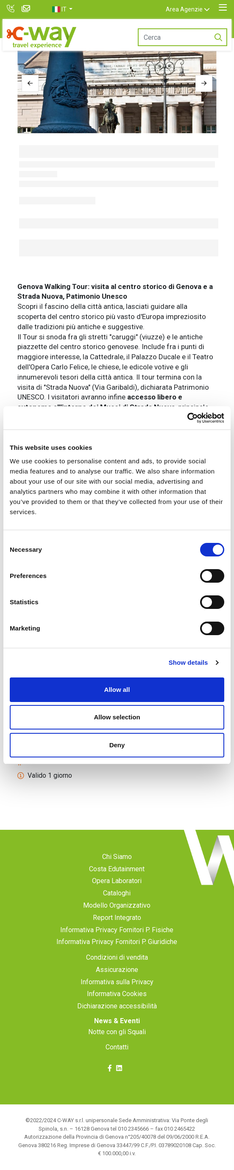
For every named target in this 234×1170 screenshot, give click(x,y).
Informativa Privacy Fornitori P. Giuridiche (116, 942)
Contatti (117, 1047)
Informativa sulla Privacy (117, 982)
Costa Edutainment (117, 869)
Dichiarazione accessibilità (117, 1006)
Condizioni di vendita (117, 957)
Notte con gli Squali (117, 1032)
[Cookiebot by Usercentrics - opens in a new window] (187, 418)
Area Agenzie (184, 9)
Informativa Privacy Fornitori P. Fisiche (116, 930)
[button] (62, 9)
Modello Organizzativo (116, 905)
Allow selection (117, 717)
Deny (117, 745)
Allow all (117, 689)
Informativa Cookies (117, 994)
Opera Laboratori (117, 881)
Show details (188, 662)
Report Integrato (117, 918)
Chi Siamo (117, 857)
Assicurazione (117, 970)
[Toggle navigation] (222, 8)
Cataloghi (117, 893)
